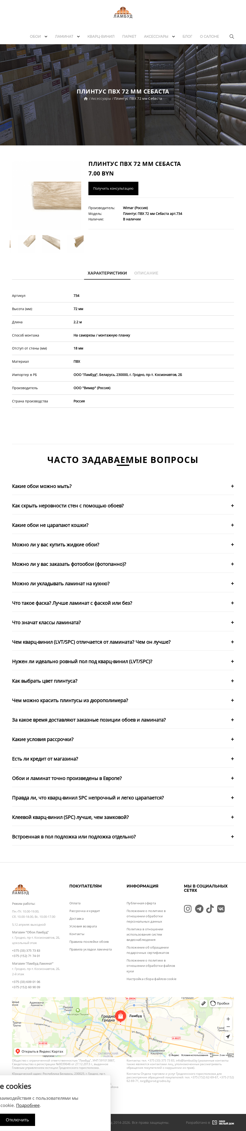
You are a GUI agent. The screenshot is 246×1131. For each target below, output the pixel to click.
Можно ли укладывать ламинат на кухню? (61, 583)
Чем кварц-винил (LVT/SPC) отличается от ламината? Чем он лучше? (91, 642)
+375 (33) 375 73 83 (26, 950)
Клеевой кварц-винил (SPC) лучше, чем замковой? (70, 817)
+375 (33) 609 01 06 (26, 982)
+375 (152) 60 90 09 (26, 987)
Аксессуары (101, 98)
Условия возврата (83, 926)
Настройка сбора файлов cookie (151, 979)
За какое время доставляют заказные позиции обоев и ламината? (89, 720)
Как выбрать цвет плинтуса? (44, 681)
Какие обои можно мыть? (42, 486)
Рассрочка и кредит (84, 911)
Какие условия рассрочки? (43, 739)
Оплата (75, 903)
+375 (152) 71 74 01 (26, 956)
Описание (146, 273)
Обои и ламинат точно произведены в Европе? (67, 778)
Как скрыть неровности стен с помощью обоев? (68, 505)
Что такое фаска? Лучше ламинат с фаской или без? (72, 603)
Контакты (77, 934)
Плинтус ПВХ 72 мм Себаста (138, 98)
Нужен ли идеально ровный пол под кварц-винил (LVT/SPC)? (82, 661)
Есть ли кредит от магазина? (45, 759)
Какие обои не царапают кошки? (50, 525)
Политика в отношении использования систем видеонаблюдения (145, 934)
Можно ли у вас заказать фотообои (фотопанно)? (69, 564)
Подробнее (28, 1105)
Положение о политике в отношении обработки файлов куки (151, 965)
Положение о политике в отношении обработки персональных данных (146, 916)
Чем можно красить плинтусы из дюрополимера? (70, 700)
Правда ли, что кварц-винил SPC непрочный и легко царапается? (88, 797)
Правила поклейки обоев (89, 941)
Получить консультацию (113, 188)
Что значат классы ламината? (46, 622)
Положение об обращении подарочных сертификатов (148, 950)
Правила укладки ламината (90, 949)
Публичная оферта (141, 903)
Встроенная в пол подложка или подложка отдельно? (74, 836)
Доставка (76, 918)
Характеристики (107, 273)
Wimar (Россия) (135, 208)
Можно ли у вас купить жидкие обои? (55, 544)
